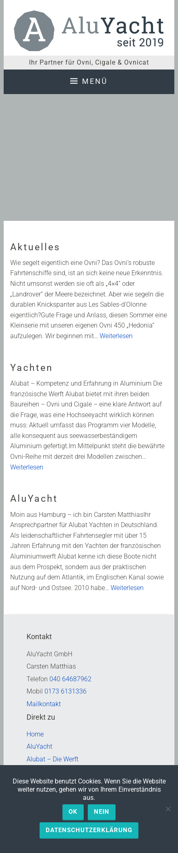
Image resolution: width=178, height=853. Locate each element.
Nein (101, 811)
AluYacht (34, 498)
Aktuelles (35, 247)
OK (73, 811)
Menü (95, 81)
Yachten (31, 367)
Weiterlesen (116, 336)
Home (35, 734)
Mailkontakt (44, 704)
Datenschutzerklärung (89, 830)
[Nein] (168, 809)
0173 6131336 (65, 691)
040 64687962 (70, 679)
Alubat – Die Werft (52, 759)
